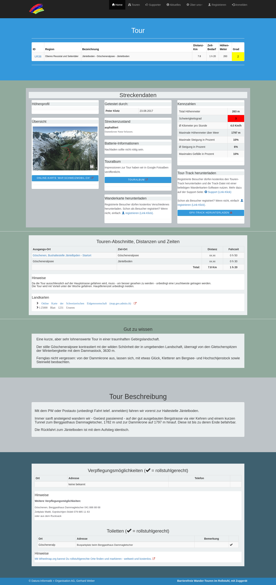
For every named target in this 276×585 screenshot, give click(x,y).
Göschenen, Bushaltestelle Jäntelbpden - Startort (62, 255)
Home (117, 4)
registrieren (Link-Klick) (137, 213)
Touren (134, 4)
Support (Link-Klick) (218, 192)
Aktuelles (174, 4)
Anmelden (239, 4)
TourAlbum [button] (138, 179)
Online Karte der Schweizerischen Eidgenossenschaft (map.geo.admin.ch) (88, 303)
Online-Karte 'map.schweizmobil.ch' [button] (65, 178)
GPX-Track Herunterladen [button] (210, 212)
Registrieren (217, 4)
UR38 (37, 56)
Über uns (194, 4)
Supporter (153, 4)
